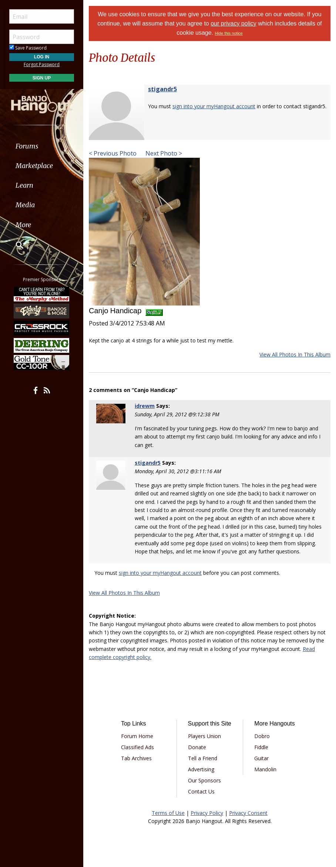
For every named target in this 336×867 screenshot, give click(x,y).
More (23, 225)
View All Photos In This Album (294, 354)
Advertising (201, 769)
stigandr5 (162, 89)
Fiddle (261, 747)
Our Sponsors (204, 780)
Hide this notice (228, 33)
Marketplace (34, 165)
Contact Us (201, 791)
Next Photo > (163, 153)
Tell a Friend (202, 758)
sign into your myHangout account (213, 106)
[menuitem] (41, 146)
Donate (197, 747)
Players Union (204, 736)
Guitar (261, 758)
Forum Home (137, 736)
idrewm (145, 405)
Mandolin (265, 769)
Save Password (28, 48)
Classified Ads (137, 747)
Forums (27, 146)
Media (25, 205)
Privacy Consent (248, 812)
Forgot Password (42, 64)
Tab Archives (136, 758)
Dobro (262, 736)
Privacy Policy (207, 812)
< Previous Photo (113, 153)
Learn (24, 185)
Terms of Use (168, 812)
